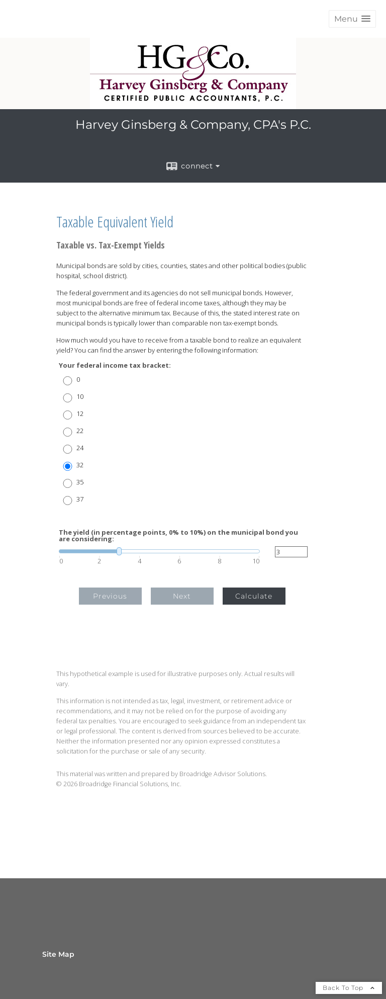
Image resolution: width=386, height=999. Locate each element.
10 (79, 396)
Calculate (253, 596)
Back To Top (349, 987)
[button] (352, 19)
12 (79, 413)
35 (79, 482)
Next (182, 596)
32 (79, 465)
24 (79, 448)
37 (79, 499)
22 (79, 431)
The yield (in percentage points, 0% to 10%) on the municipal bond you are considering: (178, 535)
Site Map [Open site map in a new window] (58, 954)
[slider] (159, 551)
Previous (110, 596)
